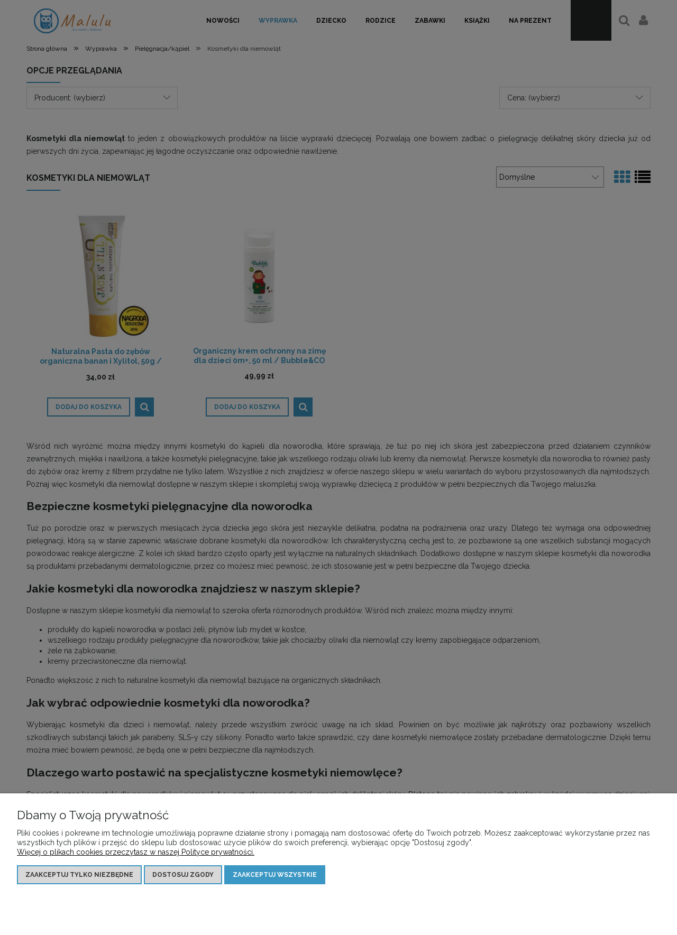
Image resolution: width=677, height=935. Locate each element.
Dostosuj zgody (183, 874)
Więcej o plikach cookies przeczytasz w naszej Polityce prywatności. (135, 852)
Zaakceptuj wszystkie (275, 874)
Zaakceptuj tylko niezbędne (79, 874)
